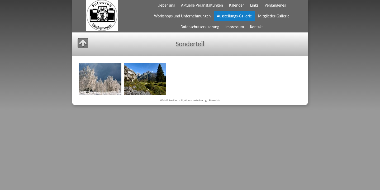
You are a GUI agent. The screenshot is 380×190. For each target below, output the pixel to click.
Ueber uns (166, 5)
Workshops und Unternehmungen (182, 15)
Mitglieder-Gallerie (273, 15)
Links (254, 5)
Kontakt (256, 26)
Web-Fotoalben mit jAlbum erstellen (181, 100)
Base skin (214, 100)
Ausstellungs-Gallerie (234, 15)
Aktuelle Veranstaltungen (202, 5)
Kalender (236, 5)
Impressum (234, 26)
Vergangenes (275, 5)
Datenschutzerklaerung (199, 26)
